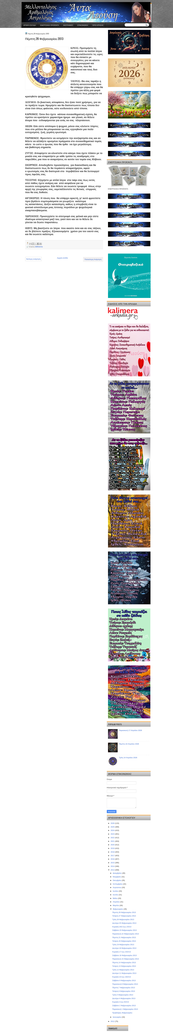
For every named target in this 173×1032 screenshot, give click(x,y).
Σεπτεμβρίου (118, 884)
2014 (113, 866)
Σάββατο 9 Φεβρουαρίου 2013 (124, 980)
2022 (113, 838)
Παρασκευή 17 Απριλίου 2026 (130, 730)
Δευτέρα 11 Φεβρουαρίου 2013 (124, 973)
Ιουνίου (116, 895)
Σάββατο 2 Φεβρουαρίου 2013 (124, 1006)
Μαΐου (115, 898)
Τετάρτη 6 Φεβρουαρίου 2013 (123, 991)
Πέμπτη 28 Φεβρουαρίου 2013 (124, 912)
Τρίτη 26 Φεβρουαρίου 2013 (123, 919)
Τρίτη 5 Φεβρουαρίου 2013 (122, 995)
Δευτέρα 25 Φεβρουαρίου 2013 (124, 923)
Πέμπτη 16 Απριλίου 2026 (129, 744)
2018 (113, 852)
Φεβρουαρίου (118, 909)
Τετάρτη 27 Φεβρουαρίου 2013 (124, 916)
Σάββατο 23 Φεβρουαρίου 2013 (124, 930)
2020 (113, 845)
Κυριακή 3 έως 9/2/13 (120, 1002)
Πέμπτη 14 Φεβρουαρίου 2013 (124, 963)
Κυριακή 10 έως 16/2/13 (121, 977)
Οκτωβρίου (117, 880)
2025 (113, 827)
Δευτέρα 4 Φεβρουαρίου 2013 (123, 998)
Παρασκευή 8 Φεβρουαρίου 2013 (125, 984)
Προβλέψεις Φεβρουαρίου (122, 1013)
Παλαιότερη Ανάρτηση (93, 259)
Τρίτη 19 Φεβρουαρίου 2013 (123, 945)
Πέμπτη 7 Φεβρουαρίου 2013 (123, 988)
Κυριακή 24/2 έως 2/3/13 (121, 927)
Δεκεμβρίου (117, 873)
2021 (113, 841)
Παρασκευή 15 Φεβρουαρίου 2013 (125, 959)
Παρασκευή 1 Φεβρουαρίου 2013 (125, 1009)
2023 (113, 834)
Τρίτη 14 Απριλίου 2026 (128, 758)
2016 (113, 859)
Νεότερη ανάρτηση (33, 259)
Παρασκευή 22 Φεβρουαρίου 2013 (125, 934)
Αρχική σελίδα (29, 25)
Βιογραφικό (68, 25)
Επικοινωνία (82, 25)
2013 (113, 870)
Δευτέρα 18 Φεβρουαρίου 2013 (124, 948)
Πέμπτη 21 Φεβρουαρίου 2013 (124, 937)
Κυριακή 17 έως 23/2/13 (121, 952)
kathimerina (39, 246)
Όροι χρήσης (98, 25)
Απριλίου (116, 902)
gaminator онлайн (34, 1)
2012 (113, 1021)
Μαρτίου (116, 905)
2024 (113, 830)
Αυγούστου (117, 887)
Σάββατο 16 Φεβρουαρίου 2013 (124, 955)
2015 (113, 863)
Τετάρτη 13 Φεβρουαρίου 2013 (124, 966)
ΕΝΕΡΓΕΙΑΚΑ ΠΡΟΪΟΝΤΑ (49, 25)
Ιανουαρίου (117, 1017)
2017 (113, 856)
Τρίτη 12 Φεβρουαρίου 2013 (123, 970)
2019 (113, 848)
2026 (113, 823)
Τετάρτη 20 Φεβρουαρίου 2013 (124, 941)
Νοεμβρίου (117, 877)
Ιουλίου (116, 891)
